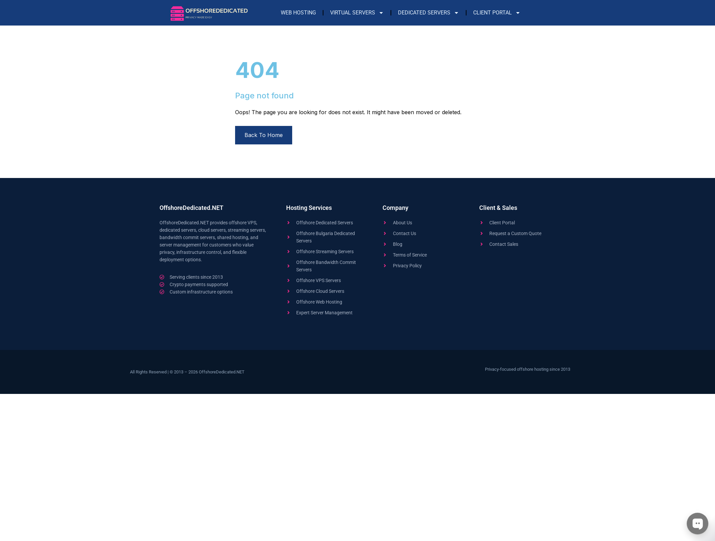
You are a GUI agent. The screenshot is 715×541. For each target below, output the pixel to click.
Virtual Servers (357, 13)
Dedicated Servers (428, 13)
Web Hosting (298, 12)
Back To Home (263, 135)
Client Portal (497, 13)
